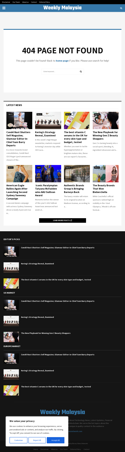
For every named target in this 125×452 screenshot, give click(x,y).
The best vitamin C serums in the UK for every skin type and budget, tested (75, 137)
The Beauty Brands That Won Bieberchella (104, 189)
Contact (34, 2)
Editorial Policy (44, 2)
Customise (18, 440)
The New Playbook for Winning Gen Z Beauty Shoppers (105, 135)
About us (25, 2)
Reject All (37, 440)
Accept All (55, 440)
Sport (39, 167)
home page (62, 60)
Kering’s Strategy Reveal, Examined (45, 134)
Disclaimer (6, 2)
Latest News (14, 105)
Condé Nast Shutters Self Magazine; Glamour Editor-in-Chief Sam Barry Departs (18, 139)
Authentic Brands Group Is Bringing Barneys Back (74, 189)
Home (35, 449)
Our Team (16, 2)
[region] (37, 431)
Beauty (11, 114)
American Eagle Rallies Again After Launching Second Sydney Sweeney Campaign (16, 192)
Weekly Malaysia (62, 8)
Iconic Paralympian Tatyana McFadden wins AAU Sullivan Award (46, 190)
